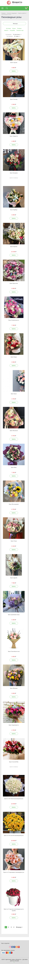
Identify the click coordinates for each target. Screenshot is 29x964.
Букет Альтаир (13, 99)
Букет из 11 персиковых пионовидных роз (13, 872)
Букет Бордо (14, 357)
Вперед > (19, 927)
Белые (14, 28)
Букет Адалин (13, 62)
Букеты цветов (22, 13)
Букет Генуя (14, 541)
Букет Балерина (14, 173)
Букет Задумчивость (14, 725)
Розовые (19, 28)
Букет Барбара (13, 209)
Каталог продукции (12, 13)
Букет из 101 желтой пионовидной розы (14, 835)
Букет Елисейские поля (13, 651)
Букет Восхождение (14, 504)
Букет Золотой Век (13, 761)
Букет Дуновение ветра (13, 614)
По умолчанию (16, 34)
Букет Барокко (13, 246)
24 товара (16, 36)
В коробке (12, 30)
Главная (3, 13)
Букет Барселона (14, 283)
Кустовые (8, 28)
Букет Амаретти (14, 136)
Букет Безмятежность (14, 320)
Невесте (6, 30)
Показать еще (19, 30)
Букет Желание (13, 688)
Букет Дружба (13, 577)
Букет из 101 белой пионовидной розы (13, 798)
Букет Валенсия (14, 430)
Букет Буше (14, 393)
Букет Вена (14, 467)
